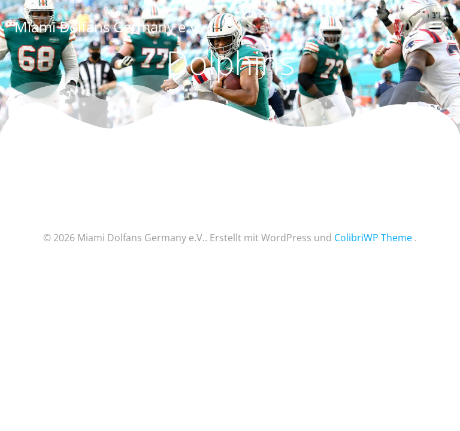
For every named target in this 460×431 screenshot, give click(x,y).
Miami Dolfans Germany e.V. (107, 27)
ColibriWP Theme (373, 237)
